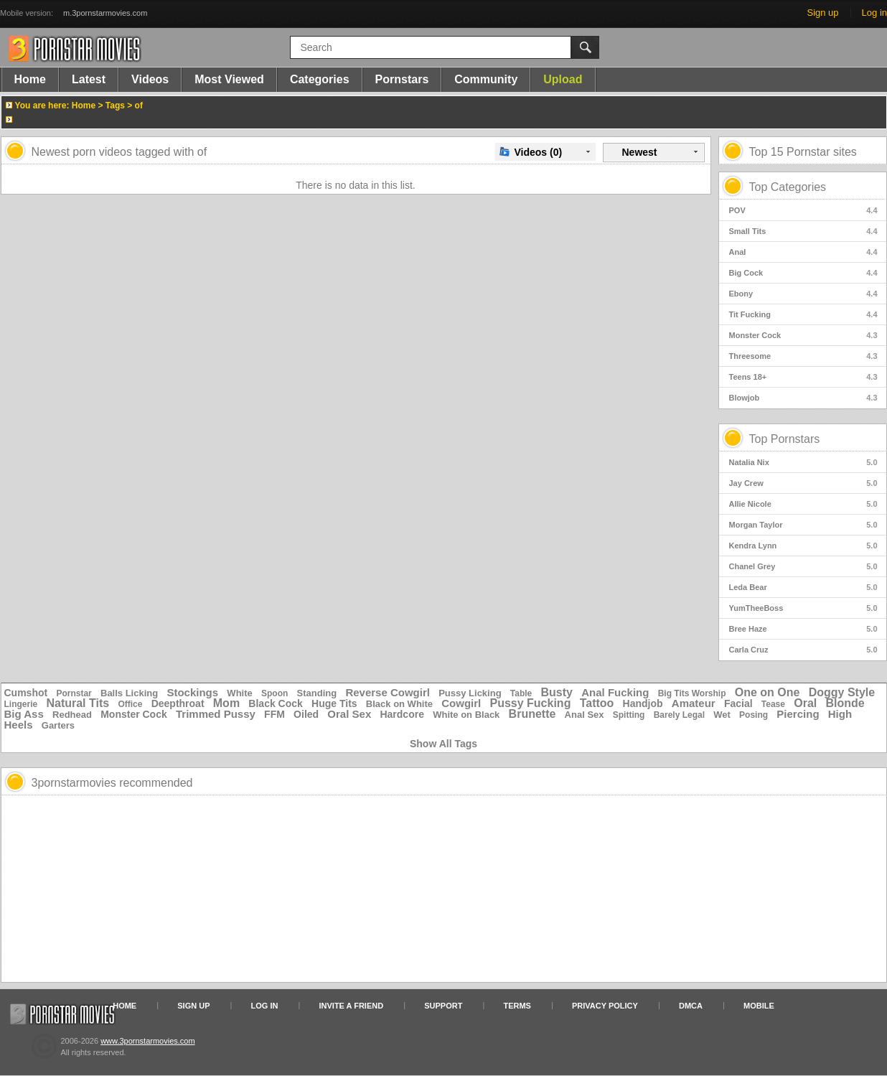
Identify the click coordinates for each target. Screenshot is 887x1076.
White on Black (466, 714)
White (239, 693)
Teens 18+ (803, 377)
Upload (562, 79)
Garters (58, 725)
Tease (773, 704)
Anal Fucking (615, 692)
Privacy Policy (605, 1005)
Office (130, 704)
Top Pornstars (784, 439)
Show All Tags (443, 743)
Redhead (72, 714)
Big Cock (803, 273)
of (139, 105)
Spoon (274, 693)
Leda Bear (803, 587)
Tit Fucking (803, 314)
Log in (874, 12)
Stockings (192, 692)
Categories (319, 79)
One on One (767, 692)
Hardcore (401, 714)
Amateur (693, 703)
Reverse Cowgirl (387, 692)
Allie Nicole (803, 504)
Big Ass (24, 714)
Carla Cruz (803, 650)
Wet (722, 714)
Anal (803, 252)
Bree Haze (803, 629)
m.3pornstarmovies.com (105, 13)
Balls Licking (129, 693)
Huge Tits (334, 703)
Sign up (822, 12)
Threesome (803, 356)
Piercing (797, 714)
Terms (517, 1005)
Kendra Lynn (803, 546)
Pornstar (73, 693)
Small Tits (803, 231)
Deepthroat (178, 703)
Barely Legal (679, 715)
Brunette (532, 714)
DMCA (691, 1005)
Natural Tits (77, 703)
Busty (557, 692)
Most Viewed (229, 79)
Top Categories (788, 187)
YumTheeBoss (803, 608)
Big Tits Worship (692, 693)
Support (443, 1005)
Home (30, 79)
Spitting (629, 715)
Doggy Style (842, 692)
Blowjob (803, 398)
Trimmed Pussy (215, 714)
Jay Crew (803, 483)
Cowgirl (461, 703)
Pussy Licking (469, 693)
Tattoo (597, 703)
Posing (753, 715)
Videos (150, 79)
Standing (317, 693)
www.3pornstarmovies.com (147, 1041)
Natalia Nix (803, 462)
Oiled (306, 714)
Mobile (758, 1005)
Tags (115, 105)
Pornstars (402, 79)
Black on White (399, 703)
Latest (88, 79)
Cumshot (26, 692)
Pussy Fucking (530, 703)
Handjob (643, 703)
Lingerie (21, 704)
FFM (274, 714)
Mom (226, 703)
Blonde (844, 703)
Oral (805, 703)
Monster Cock (803, 335)
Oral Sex (349, 714)
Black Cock (275, 703)
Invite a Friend (351, 1005)
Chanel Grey (803, 566)
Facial (738, 703)
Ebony (803, 294)
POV (803, 210)
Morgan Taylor (803, 525)
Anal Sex (584, 714)
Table (521, 693)
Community (485, 79)
